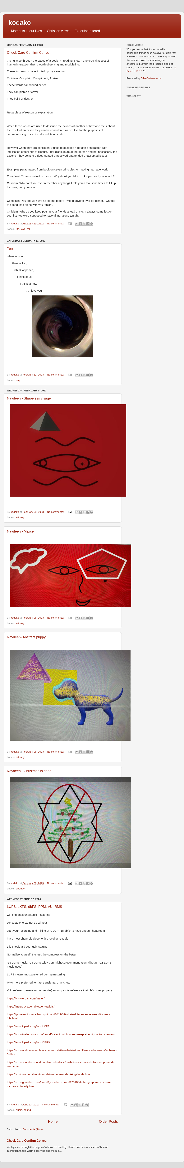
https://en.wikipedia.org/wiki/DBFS (28, 1042)
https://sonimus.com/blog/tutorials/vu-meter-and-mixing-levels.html (48, 1074)
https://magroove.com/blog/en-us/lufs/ (30, 1006)
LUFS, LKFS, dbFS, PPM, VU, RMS (34, 907)
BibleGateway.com (151, 78)
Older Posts (108, 1121)
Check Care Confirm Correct (28, 53)
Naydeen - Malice (20, 531)
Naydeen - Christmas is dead (29, 771)
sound (27, 1109)
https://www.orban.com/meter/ (25, 998)
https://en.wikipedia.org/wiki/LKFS (28, 1026)
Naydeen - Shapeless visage (29, 398)
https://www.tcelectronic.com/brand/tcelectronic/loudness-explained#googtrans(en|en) (61, 1034)
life (17, 228)
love (23, 228)
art (17, 517)
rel (28, 228)
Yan (10, 248)
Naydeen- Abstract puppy (26, 637)
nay (18, 380)
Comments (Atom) (33, 1129)
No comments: (55, 223)
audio (19, 1109)
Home (53, 1121)
